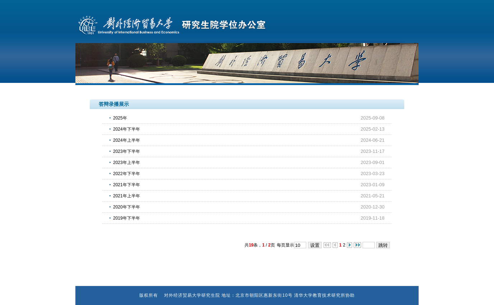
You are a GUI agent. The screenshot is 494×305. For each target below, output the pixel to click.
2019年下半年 (126, 218)
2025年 (120, 118)
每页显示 (285, 245)
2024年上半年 (126, 140)
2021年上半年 (126, 195)
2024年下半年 (126, 129)
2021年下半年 (126, 184)
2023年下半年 (126, 151)
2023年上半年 (126, 162)
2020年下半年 (126, 207)
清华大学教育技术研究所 (319, 295)
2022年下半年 (126, 173)
